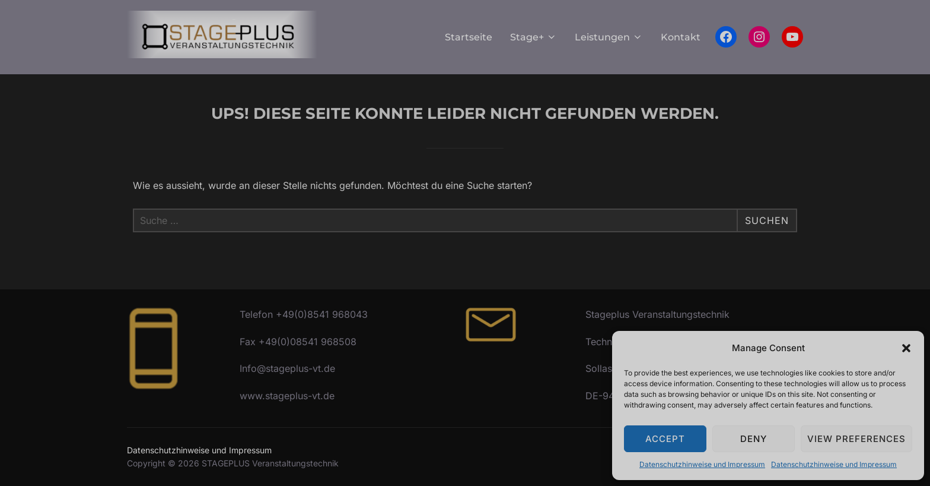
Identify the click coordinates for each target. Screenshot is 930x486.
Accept (665, 438)
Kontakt (680, 37)
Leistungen (609, 37)
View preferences (856, 438)
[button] (906, 348)
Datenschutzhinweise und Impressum (702, 464)
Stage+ (533, 37)
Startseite (468, 37)
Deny (753, 438)
